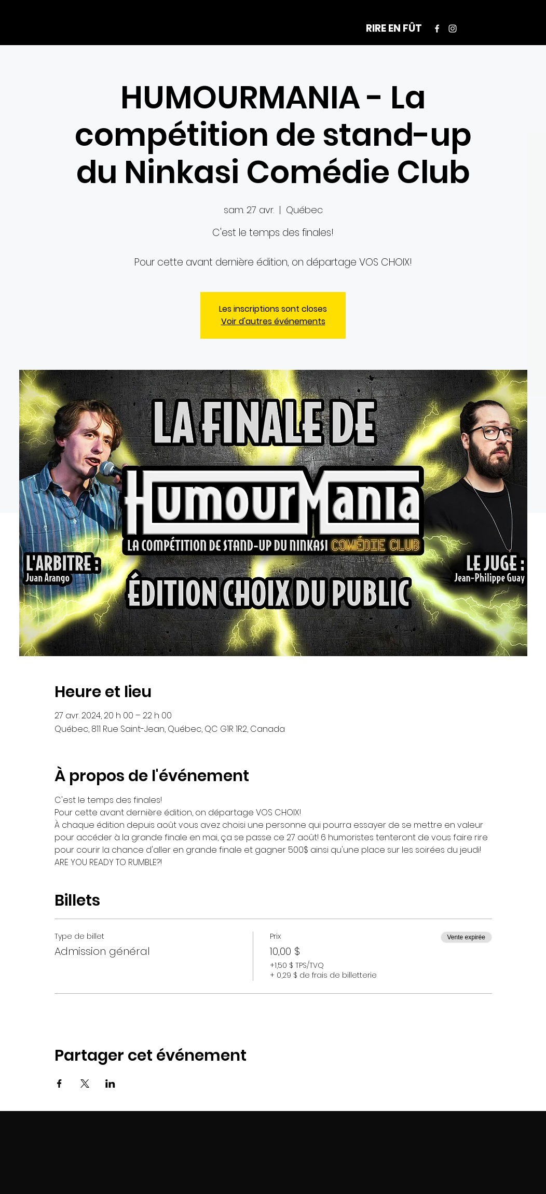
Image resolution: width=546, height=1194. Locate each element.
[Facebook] (437, 28)
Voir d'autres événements (273, 321)
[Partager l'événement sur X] (85, 1083)
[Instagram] (452, 28)
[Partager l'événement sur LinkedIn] (110, 1083)
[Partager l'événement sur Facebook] (59, 1083)
